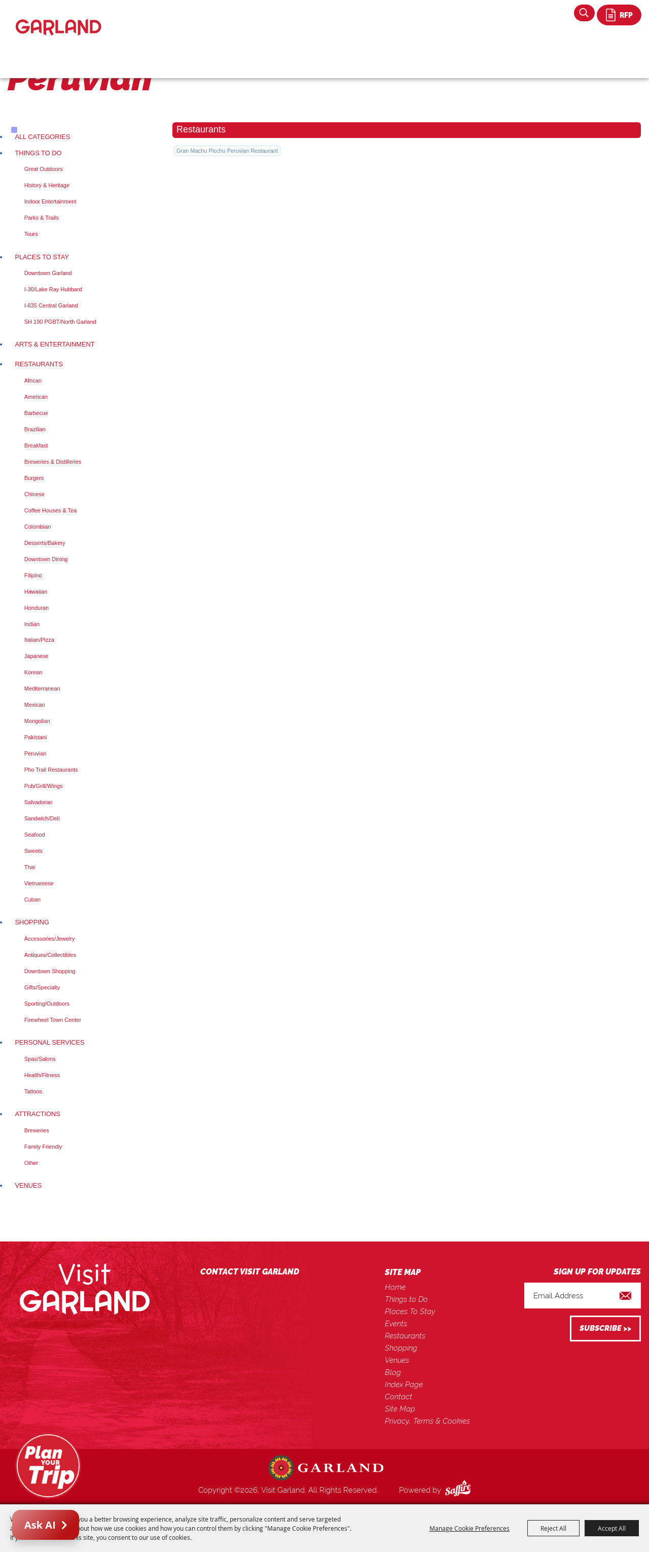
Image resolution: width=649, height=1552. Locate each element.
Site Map (400, 1408)
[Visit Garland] (59, 19)
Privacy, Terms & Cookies (427, 1421)
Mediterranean (42, 688)
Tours (31, 234)
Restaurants (38, 364)
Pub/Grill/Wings (43, 786)
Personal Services (49, 1042)
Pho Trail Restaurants (51, 770)
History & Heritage (46, 185)
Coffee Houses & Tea (50, 510)
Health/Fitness (42, 1075)
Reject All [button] (553, 1528)
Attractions (37, 1114)
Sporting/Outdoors (46, 1004)
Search (584, 13)
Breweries (36, 1130)
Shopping (32, 922)
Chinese (34, 494)
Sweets (33, 851)
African (33, 380)
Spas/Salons (40, 1059)
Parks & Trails (41, 218)
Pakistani (35, 737)
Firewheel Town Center (52, 1020)
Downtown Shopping (50, 971)
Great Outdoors (43, 169)
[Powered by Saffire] (460, 1490)
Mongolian (37, 721)
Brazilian (35, 429)
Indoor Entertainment (50, 201)
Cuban (32, 899)
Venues (28, 1185)
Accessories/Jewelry (49, 939)
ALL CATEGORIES (42, 137)
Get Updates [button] (605, 1328)
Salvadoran (38, 802)
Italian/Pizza (39, 640)
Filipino (33, 575)
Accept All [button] (612, 1528)
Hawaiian (35, 592)
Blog (393, 1372)
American (36, 397)
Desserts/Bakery (44, 543)
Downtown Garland (48, 273)
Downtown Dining (46, 559)
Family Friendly (43, 1147)
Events (396, 1323)
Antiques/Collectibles (50, 955)
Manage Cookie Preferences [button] (469, 1528)
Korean (33, 672)
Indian (32, 624)
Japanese (36, 656)
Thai (29, 867)
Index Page (404, 1384)
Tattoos (33, 1091)
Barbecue (36, 413)
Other (31, 1163)
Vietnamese (39, 883)
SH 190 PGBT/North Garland (60, 322)
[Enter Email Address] (582, 1295)
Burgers (34, 478)
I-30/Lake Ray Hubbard (53, 289)
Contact (398, 1396)
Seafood (34, 835)
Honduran (36, 608)
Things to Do (38, 153)
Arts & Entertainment (54, 344)
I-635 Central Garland (51, 305)
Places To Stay (41, 257)
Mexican (34, 705)
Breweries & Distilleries (52, 462)
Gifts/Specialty (42, 987)
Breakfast (36, 445)
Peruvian (35, 753)
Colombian (37, 527)
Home (395, 1287)
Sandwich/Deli (42, 818)
